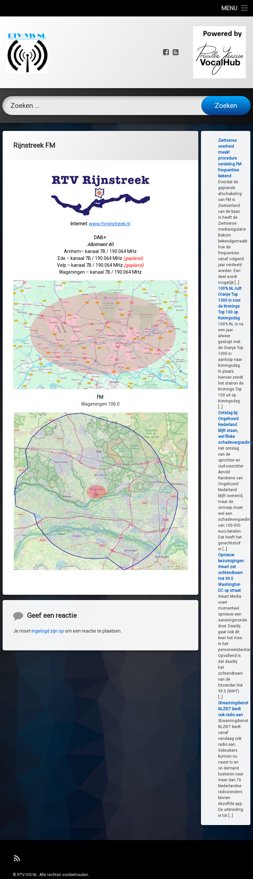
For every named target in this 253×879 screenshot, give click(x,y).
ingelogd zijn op (48, 670)
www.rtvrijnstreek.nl (109, 115)
